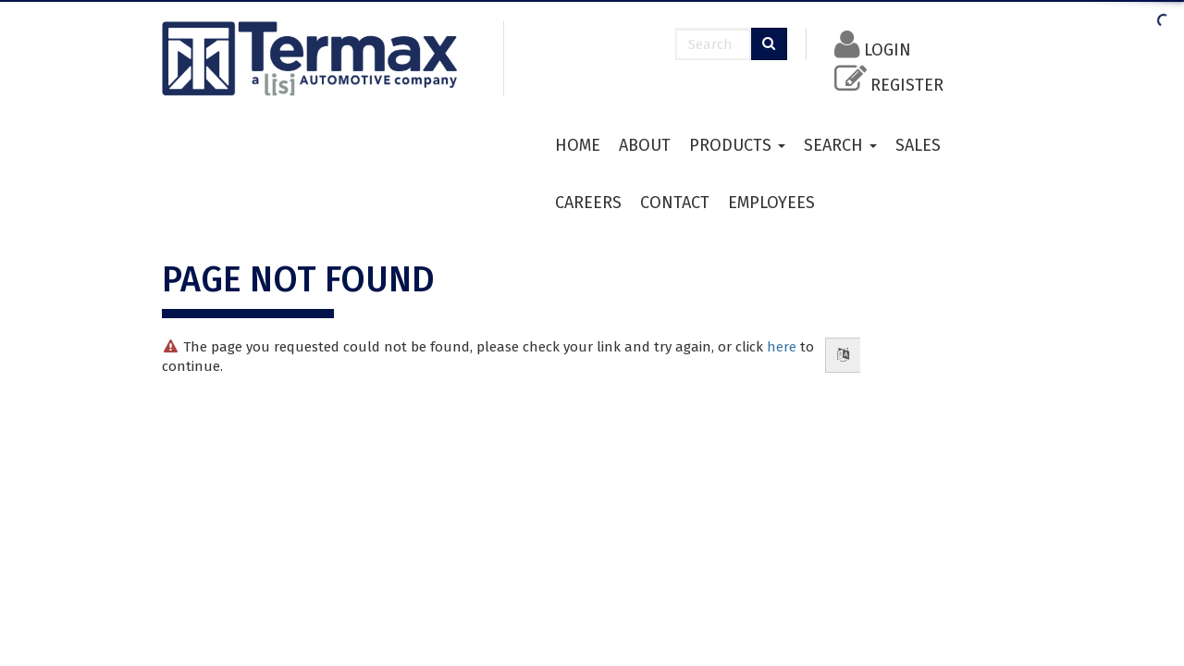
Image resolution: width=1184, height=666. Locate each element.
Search (840, 145)
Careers (588, 202)
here (781, 347)
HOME (577, 145)
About (645, 145)
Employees (771, 202)
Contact (674, 202)
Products (737, 145)
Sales (918, 145)
